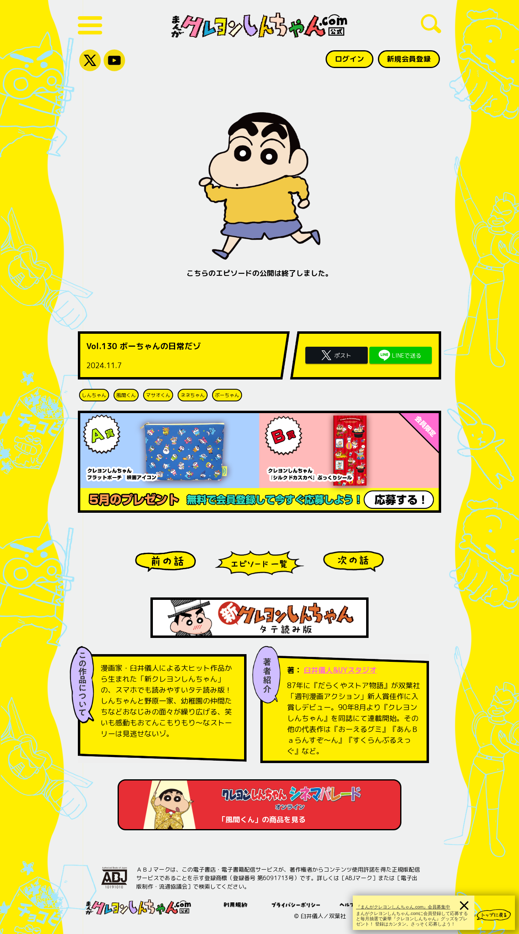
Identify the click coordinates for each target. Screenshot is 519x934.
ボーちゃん (227, 395)
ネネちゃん (192, 395)
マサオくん (158, 395)
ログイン (349, 59)
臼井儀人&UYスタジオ (340, 670)
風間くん (126, 395)
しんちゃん (94, 395)
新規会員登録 (409, 59)
